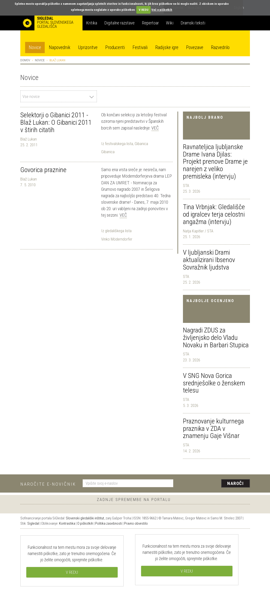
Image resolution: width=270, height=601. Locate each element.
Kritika (91, 23)
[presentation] (214, 483)
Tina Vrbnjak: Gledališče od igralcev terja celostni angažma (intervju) (214, 214)
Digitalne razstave (119, 23)
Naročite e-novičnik (48, 484)
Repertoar (150, 23)
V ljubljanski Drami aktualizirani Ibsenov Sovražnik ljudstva (209, 259)
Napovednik (59, 47)
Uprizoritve (88, 47)
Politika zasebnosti (108, 523)
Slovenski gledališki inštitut (85, 518)
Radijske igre (166, 47)
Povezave (194, 47)
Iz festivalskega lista (117, 143)
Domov (25, 60)
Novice (35, 47)
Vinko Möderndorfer (116, 239)
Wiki (169, 23)
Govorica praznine (43, 170)
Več (155, 128)
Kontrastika (67, 523)
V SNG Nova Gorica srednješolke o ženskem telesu (214, 383)
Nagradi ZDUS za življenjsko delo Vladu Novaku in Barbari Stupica (216, 337)
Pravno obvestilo (136, 523)
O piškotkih (85, 523)
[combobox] (58, 96)
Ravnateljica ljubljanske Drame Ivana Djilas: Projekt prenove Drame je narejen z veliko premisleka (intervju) (215, 161)
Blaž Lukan (28, 139)
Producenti (115, 47)
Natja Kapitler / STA (198, 231)
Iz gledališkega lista (116, 230)
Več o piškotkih (161, 9)
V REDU (144, 9)
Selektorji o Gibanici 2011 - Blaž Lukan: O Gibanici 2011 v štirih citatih (56, 122)
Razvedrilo (220, 47)
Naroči (235, 483)
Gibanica (141, 143)
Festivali (140, 47)
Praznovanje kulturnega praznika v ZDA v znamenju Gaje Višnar (213, 428)
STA (186, 185)
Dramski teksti (193, 23)
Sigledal (33, 523)
